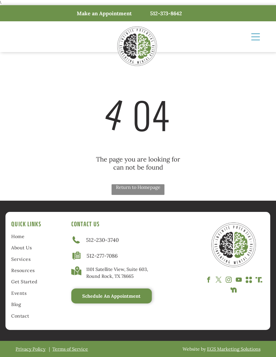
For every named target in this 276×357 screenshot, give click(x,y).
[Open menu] (255, 37)
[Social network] (248, 280)
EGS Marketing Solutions (233, 349)
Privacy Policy (30, 349)
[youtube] (238, 280)
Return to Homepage (138, 187)
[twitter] (218, 280)
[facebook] (208, 280)
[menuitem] (32, 236)
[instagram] (228, 280)
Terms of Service (70, 349)
